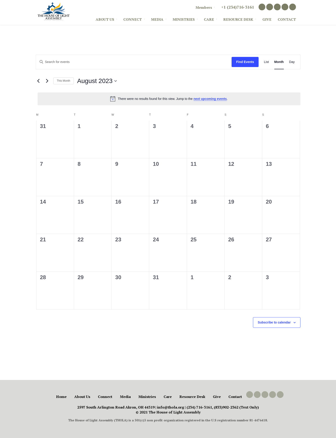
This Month (63, 80)
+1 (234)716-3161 (237, 7)
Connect (132, 19)
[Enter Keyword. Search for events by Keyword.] (134, 62)
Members (204, 7)
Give (266, 19)
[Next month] (47, 81)
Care (209, 19)
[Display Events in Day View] (292, 62)
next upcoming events (210, 99)
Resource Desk (238, 19)
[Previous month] (38, 81)
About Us (105, 19)
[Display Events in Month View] (279, 62)
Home (61, 396)
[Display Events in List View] (266, 62)
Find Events (245, 62)
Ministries (184, 19)
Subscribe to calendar (274, 322)
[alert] (169, 98)
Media (157, 19)
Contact (287, 19)
